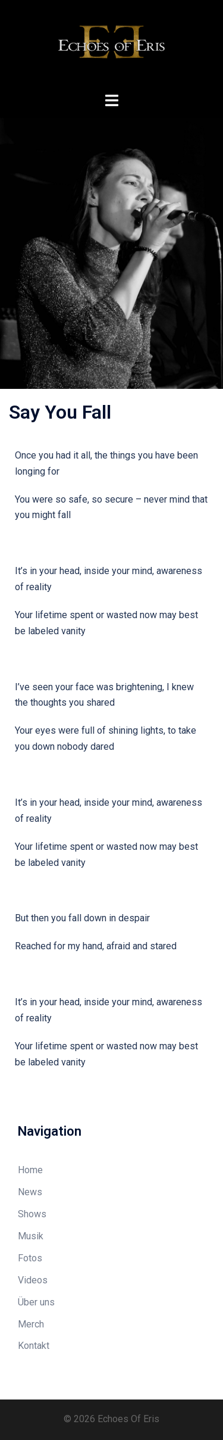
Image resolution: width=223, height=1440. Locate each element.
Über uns (36, 1302)
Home (30, 1170)
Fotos (30, 1258)
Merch (31, 1324)
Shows (32, 1214)
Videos (33, 1280)
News (30, 1192)
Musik (30, 1236)
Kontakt (33, 1345)
